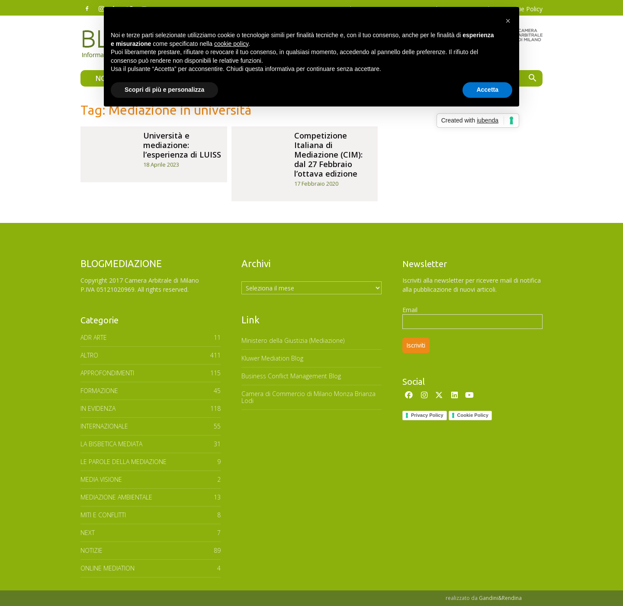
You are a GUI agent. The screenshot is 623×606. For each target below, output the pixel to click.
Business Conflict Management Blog (291, 376)
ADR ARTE (93, 337)
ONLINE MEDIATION (107, 568)
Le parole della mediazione (123, 462)
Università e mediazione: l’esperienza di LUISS (182, 145)
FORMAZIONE (99, 391)
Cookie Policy (472, 415)
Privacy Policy (427, 415)
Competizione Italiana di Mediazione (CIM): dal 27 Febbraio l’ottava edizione (328, 154)
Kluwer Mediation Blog (272, 358)
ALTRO (89, 355)
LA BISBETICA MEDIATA (111, 444)
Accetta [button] (487, 89)
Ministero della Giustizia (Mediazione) (292, 340)
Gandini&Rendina (500, 598)
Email (409, 310)
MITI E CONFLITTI (103, 515)
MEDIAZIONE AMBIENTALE (116, 497)
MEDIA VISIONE (101, 479)
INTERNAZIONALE (104, 426)
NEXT (87, 533)
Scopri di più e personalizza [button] (164, 89)
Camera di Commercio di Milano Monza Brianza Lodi (308, 397)
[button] (532, 79)
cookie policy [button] (231, 43)
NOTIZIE (91, 550)
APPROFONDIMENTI (107, 373)
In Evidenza (98, 408)
